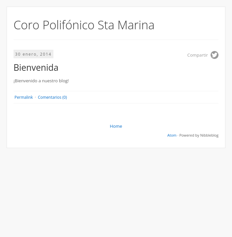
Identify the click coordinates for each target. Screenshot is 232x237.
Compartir (197, 55)
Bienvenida (36, 67)
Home (116, 126)
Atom (172, 135)
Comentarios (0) (52, 97)
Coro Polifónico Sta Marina (84, 25)
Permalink (23, 97)
